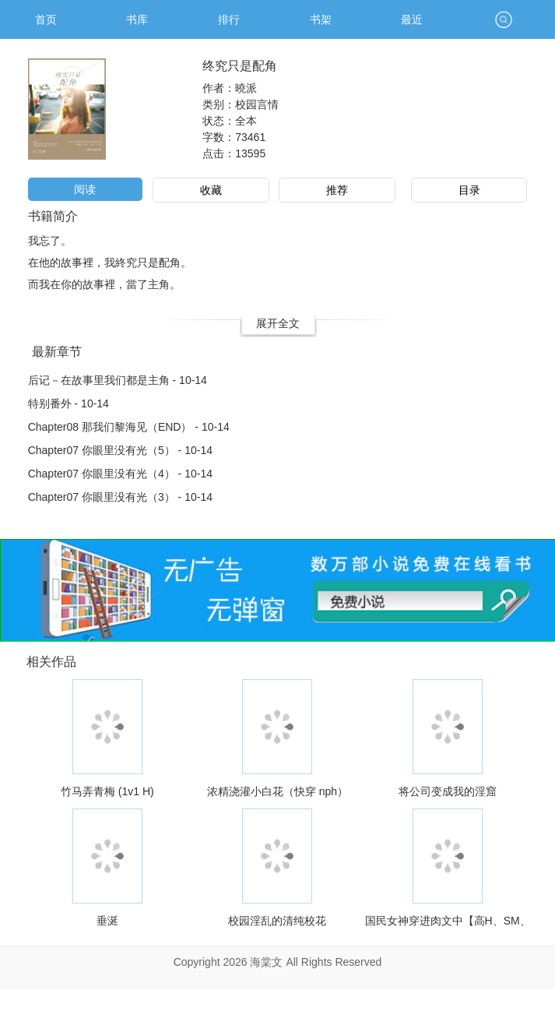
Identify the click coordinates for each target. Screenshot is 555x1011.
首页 (46, 19)
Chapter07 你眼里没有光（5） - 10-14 (120, 450)
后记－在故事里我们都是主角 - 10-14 (117, 380)
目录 (469, 190)
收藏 (211, 190)
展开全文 (278, 323)
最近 (412, 19)
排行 (229, 19)
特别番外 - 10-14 (68, 403)
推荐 (337, 190)
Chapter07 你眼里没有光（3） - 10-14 (120, 497)
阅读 (85, 189)
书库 (137, 19)
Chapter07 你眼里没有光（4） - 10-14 (120, 473)
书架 (321, 19)
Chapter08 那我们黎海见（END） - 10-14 (129, 427)
